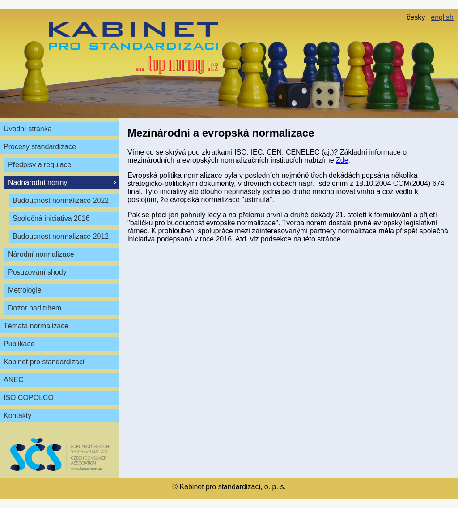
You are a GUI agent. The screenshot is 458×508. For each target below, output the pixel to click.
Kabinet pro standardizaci (44, 362)
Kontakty (17, 415)
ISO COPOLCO (29, 397)
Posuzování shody (37, 272)
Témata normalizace (36, 326)
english (442, 17)
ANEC (13, 379)
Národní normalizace (41, 254)
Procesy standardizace (40, 147)
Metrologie (25, 290)
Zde (342, 160)
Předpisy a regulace (39, 164)
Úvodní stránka (28, 129)
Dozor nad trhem (34, 308)
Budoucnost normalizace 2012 (61, 236)
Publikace (19, 344)
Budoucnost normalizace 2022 (61, 200)
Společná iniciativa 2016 (51, 218)
